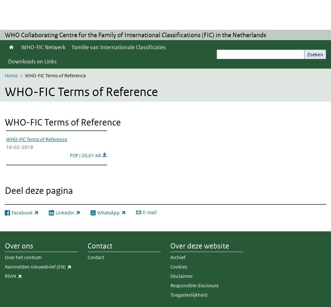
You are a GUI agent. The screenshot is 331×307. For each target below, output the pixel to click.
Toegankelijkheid (189, 295)
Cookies (178, 267)
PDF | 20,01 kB (88, 155)
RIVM (27, 276)
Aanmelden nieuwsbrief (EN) (41, 267)
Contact (96, 257)
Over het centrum (23, 257)
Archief (178, 257)
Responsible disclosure (194, 285)
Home (11, 47)
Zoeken (315, 54)
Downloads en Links (32, 61)
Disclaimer (181, 276)
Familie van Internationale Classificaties (119, 47)
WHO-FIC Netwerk (43, 47)
